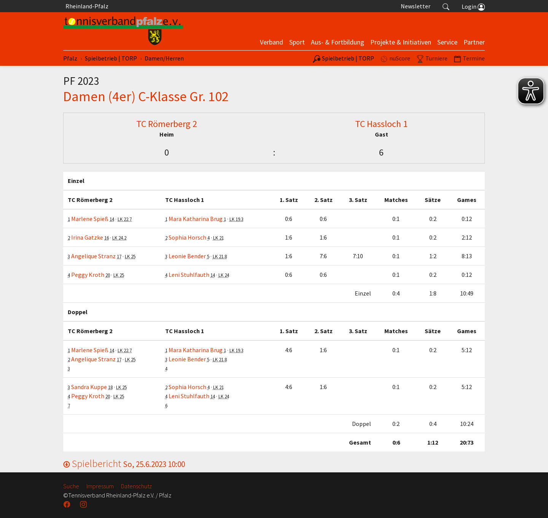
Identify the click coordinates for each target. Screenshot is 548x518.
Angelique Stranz (93, 256)
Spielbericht (124, 463)
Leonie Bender (187, 256)
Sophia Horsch (187, 237)
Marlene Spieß (89, 218)
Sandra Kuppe (89, 387)
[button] (446, 6)
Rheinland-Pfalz (85, 6)
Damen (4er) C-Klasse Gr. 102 (146, 96)
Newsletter (415, 6)
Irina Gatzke (87, 237)
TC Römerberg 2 (166, 124)
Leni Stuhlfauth (189, 274)
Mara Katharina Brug (196, 218)
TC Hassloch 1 (381, 124)
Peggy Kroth (87, 274)
